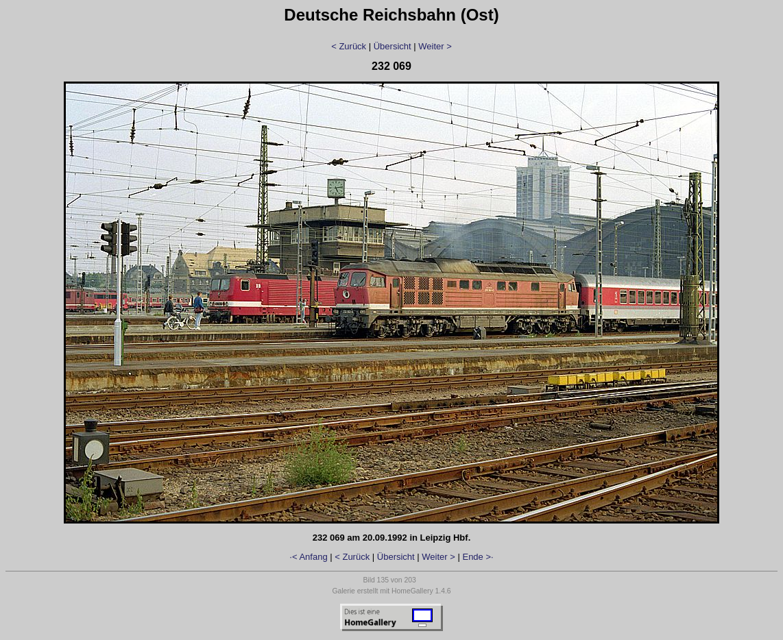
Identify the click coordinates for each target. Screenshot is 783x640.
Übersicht (392, 46)
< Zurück (348, 46)
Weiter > (435, 46)
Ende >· (477, 557)
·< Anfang (308, 557)
